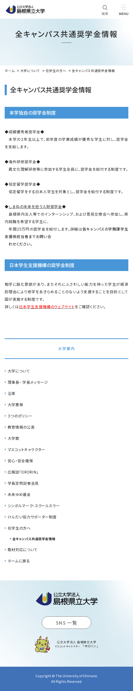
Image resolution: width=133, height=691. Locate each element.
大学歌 (13, 438)
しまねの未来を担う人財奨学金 (35, 206)
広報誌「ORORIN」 (23, 472)
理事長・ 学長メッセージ (28, 382)
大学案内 (66, 348)
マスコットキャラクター (26, 449)
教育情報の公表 (21, 427)
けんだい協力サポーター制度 (32, 517)
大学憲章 (15, 404)
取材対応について (23, 549)
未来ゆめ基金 (19, 494)
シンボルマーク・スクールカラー (34, 505)
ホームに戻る (19, 561)
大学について (19, 371)
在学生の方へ (19, 528)
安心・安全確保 (20, 460)
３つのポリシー (20, 416)
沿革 (11, 393)
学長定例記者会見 (23, 483)
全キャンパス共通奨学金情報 (33, 538)
